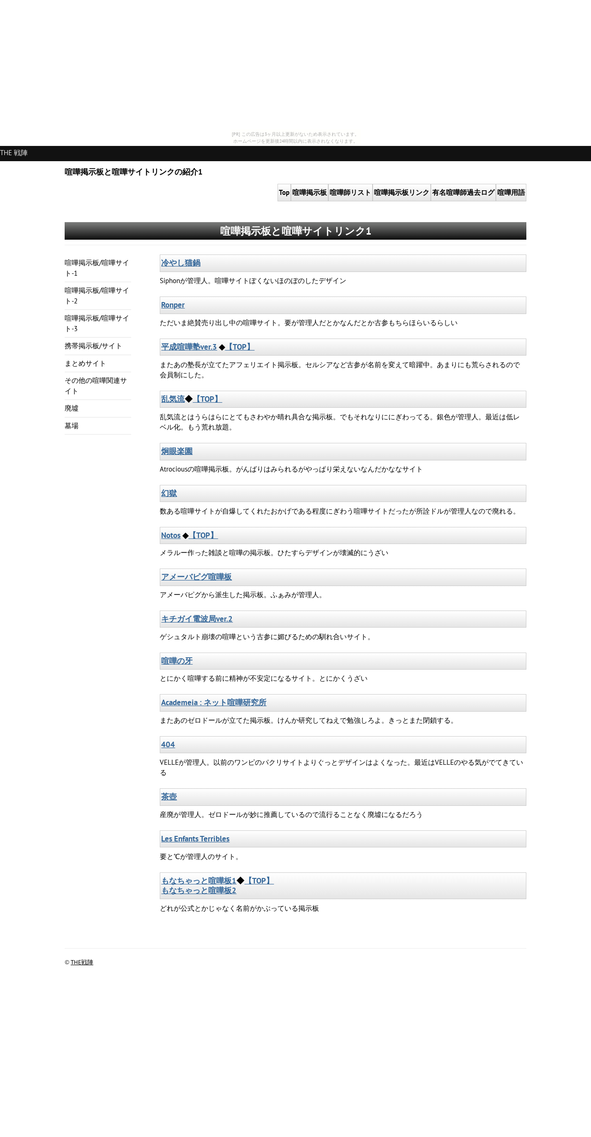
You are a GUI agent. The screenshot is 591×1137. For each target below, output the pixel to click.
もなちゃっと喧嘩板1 (198, 881)
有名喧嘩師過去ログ (463, 192)
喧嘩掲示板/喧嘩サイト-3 (97, 323)
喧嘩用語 (511, 192)
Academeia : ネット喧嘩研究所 (213, 702)
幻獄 (169, 493)
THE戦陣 (82, 962)
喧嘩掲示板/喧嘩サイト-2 (97, 295)
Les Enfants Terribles (195, 839)
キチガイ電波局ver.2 (197, 619)
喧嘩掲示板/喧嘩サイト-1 (97, 268)
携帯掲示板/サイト (93, 345)
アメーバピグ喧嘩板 (196, 577)
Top (284, 192)
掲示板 (309, 192)
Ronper (173, 305)
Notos (171, 535)
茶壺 (169, 797)
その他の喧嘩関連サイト (96, 385)
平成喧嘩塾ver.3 (189, 347)
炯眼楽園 (177, 451)
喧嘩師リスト (350, 192)
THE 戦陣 (14, 152)
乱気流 (173, 399)
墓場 (71, 425)
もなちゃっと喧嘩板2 (198, 890)
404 (168, 744)
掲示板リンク (401, 192)
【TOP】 (239, 347)
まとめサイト (85, 363)
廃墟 (71, 408)
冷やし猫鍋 (180, 263)
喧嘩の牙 (177, 661)
